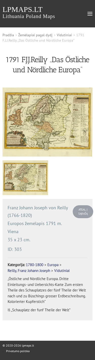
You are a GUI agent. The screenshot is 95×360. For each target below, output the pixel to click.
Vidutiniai (64, 35)
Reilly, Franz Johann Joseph (29, 270)
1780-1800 (34, 264)
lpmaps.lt (29, 12)
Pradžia (8, 35)
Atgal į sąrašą (83, 211)
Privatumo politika (18, 351)
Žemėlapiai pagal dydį (35, 35)
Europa (53, 264)
